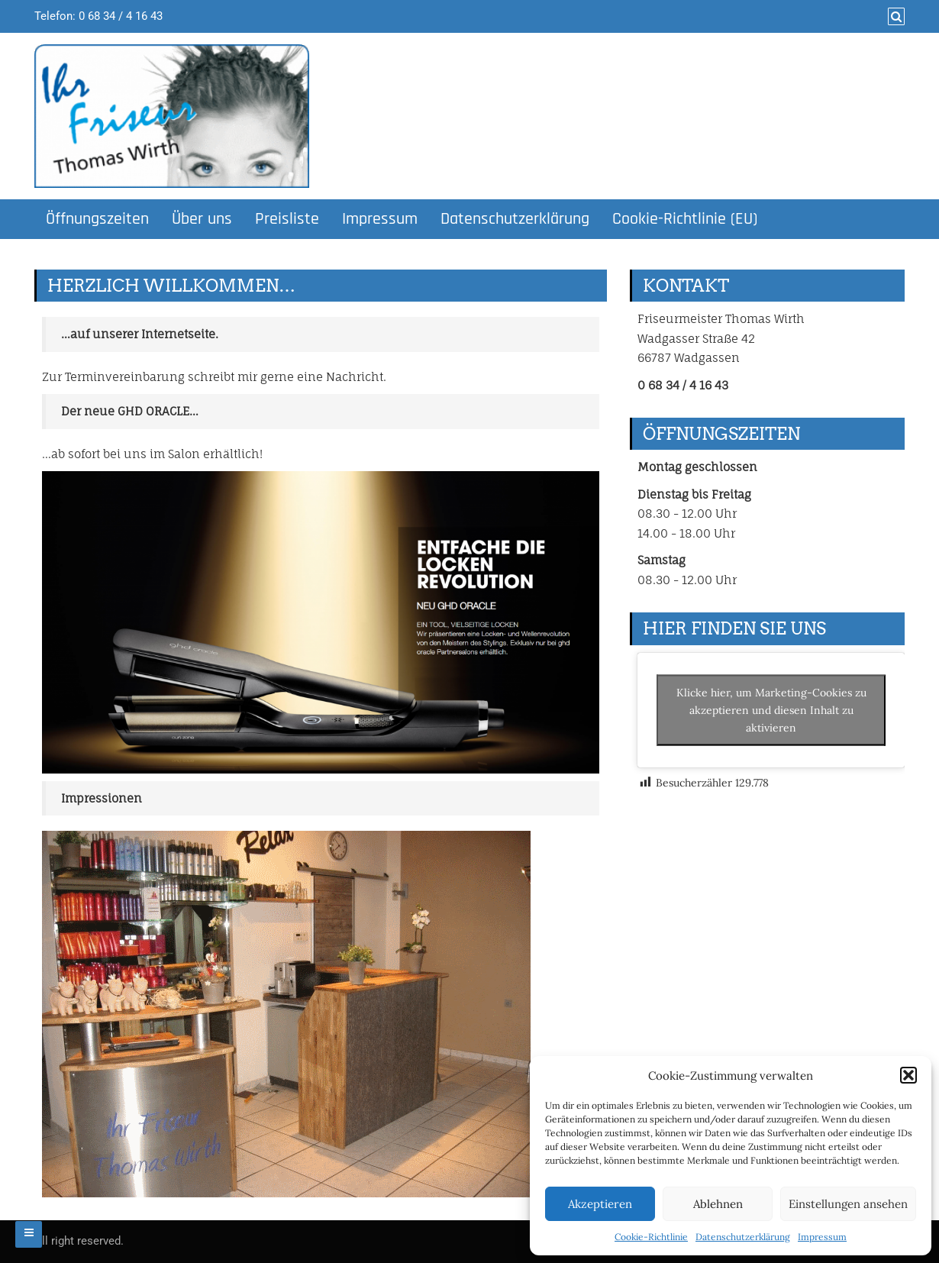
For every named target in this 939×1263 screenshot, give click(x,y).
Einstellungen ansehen (848, 1204)
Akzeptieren (600, 1204)
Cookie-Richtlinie (651, 1236)
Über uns (202, 219)
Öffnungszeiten (97, 219)
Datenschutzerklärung (742, 1236)
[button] (908, 1075)
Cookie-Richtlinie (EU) (684, 219)
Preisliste (287, 219)
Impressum (822, 1236)
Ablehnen (718, 1204)
